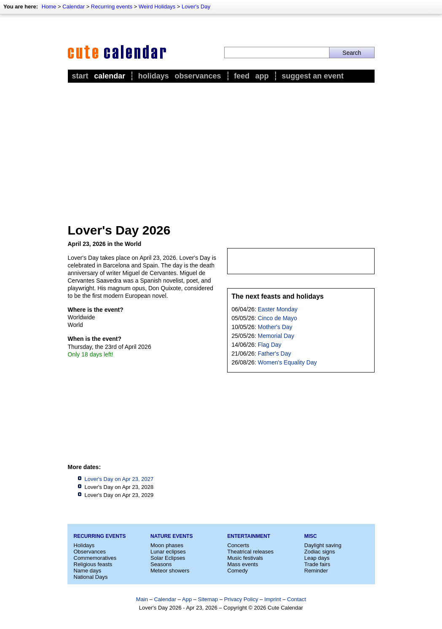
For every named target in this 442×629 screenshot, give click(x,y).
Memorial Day (276, 335)
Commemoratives (95, 558)
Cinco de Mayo (277, 318)
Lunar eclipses (168, 551)
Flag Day (269, 344)
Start (80, 76)
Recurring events (111, 6)
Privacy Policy (241, 599)
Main (142, 599)
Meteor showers (169, 570)
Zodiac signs (319, 551)
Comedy (238, 570)
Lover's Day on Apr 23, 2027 (119, 479)
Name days (88, 570)
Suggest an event (312, 76)
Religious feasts (93, 564)
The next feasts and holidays (278, 296)
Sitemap (208, 599)
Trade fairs (317, 564)
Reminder (316, 570)
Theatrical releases (251, 551)
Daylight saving (322, 545)
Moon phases (166, 545)
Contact (296, 599)
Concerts (238, 545)
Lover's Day (196, 6)
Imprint (272, 599)
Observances (197, 76)
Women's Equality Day (287, 362)
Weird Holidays (157, 6)
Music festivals (245, 558)
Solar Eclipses (167, 558)
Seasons (161, 564)
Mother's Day (275, 327)
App (262, 76)
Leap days (316, 558)
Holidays (153, 76)
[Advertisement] (221, 148)
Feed (241, 76)
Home (49, 6)
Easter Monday (277, 309)
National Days (91, 577)
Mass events (243, 564)
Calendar (73, 6)
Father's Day (274, 353)
